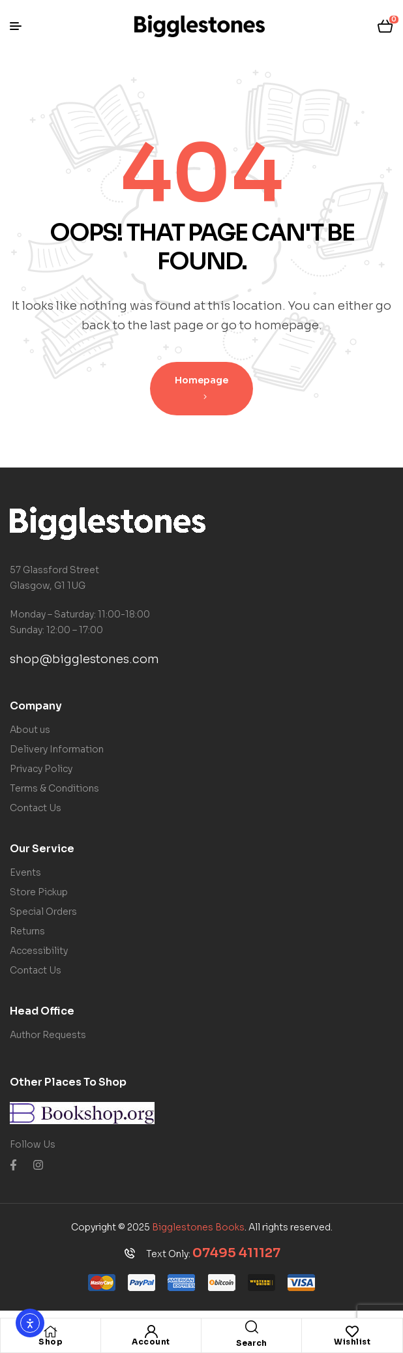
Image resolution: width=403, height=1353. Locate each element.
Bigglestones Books (198, 1227)
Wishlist (352, 1341)
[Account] (151, 1331)
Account (151, 1341)
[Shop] (50, 1331)
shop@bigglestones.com (84, 659)
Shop (50, 1341)
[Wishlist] (352, 1331)
